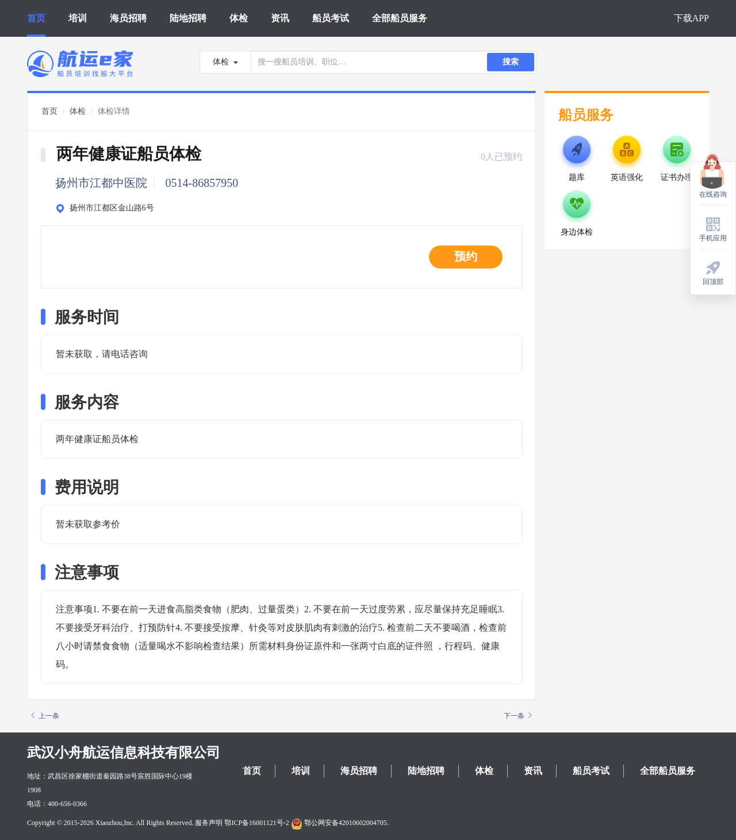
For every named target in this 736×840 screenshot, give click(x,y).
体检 (238, 18)
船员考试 (330, 18)
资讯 (280, 18)
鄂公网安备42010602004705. (340, 823)
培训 (77, 18)
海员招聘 (128, 18)
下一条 (518, 716)
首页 (36, 18)
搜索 (511, 61)
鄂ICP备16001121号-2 (256, 823)
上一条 (45, 716)
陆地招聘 (188, 18)
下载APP (691, 18)
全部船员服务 (399, 18)
